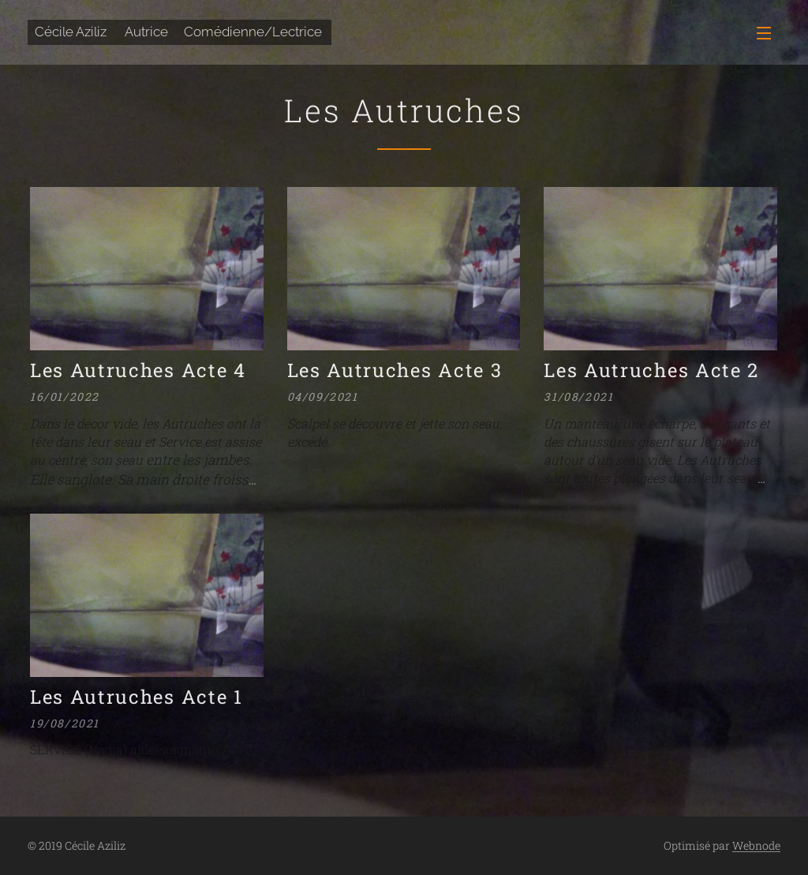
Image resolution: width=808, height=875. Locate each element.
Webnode (756, 845)
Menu (764, 33)
